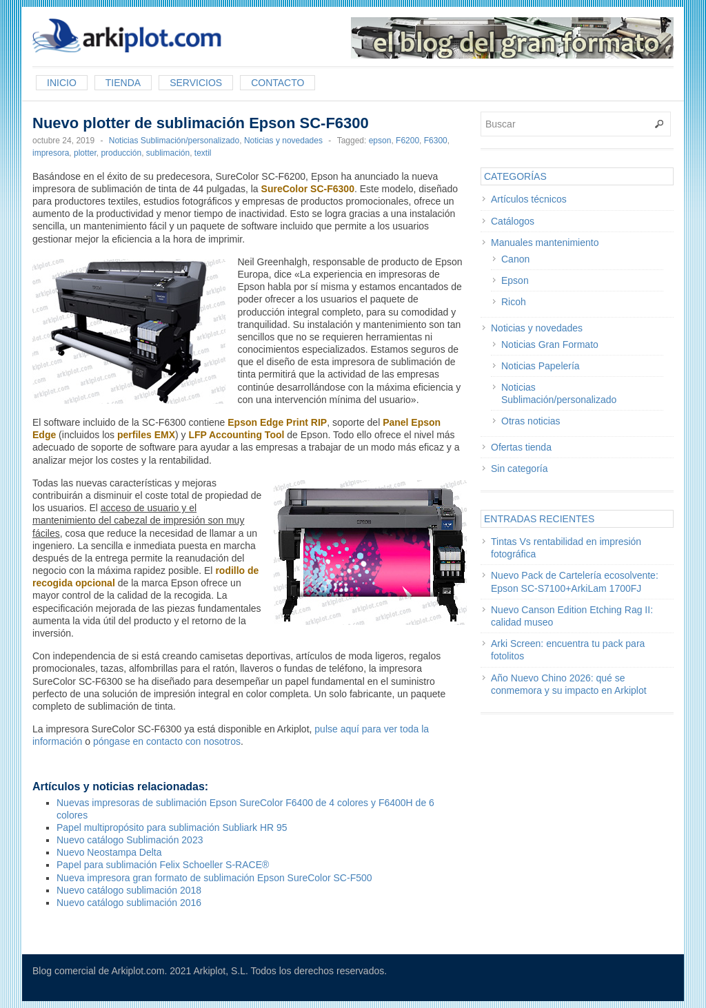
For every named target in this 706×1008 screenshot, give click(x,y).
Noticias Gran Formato (549, 344)
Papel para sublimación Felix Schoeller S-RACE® (163, 864)
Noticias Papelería (540, 365)
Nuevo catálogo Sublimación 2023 (130, 839)
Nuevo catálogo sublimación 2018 (129, 890)
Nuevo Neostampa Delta (109, 852)
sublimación (168, 153)
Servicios (196, 82)
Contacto (277, 82)
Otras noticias (531, 420)
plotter (85, 153)
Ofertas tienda (521, 447)
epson (380, 140)
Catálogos (512, 221)
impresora (50, 153)
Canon (515, 259)
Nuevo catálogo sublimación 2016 (129, 902)
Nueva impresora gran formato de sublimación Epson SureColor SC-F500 (214, 877)
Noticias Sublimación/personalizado (174, 140)
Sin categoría (519, 468)
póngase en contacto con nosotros (167, 741)
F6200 (407, 140)
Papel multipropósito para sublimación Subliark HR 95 (172, 827)
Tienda (123, 82)
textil (203, 153)
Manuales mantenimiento (544, 242)
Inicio (62, 82)
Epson (515, 280)
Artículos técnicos (529, 199)
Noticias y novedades (283, 140)
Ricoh (513, 301)
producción (121, 153)
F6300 (435, 140)
